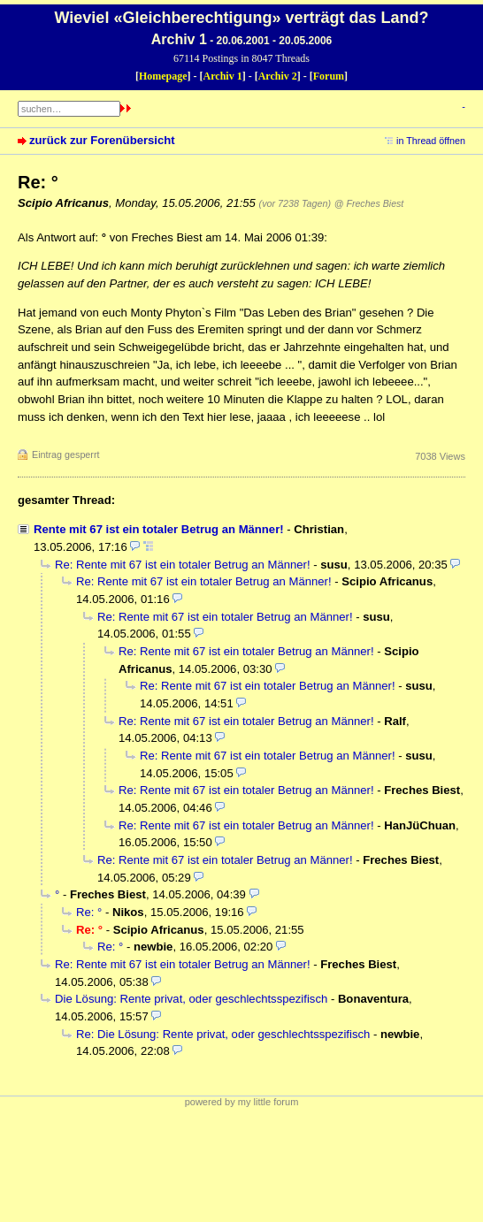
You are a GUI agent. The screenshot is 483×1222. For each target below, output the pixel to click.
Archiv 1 (222, 76)
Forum (328, 76)
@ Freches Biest (369, 203)
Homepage (163, 76)
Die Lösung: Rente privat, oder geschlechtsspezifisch (191, 998)
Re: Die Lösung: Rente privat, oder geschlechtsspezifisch (223, 1034)
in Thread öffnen (430, 140)
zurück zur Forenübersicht (102, 140)
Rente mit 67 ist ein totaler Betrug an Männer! (159, 529)
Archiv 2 (277, 76)
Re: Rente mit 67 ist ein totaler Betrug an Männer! (182, 564)
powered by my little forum (242, 1101)
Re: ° (89, 912)
